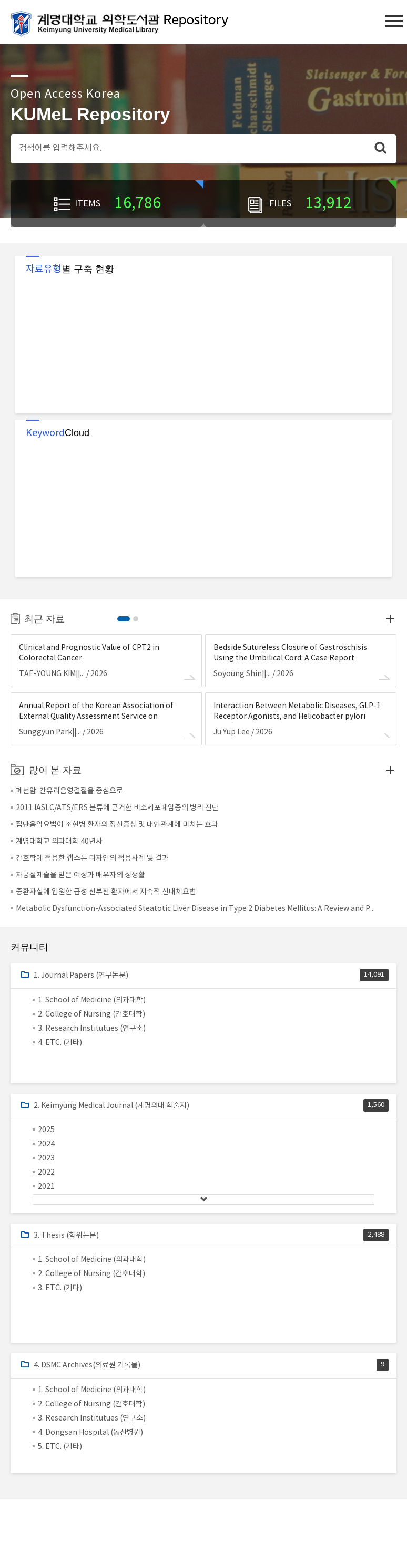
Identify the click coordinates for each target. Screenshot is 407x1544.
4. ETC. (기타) (60, 1043)
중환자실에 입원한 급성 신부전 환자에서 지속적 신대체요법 (106, 892)
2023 (46, 1158)
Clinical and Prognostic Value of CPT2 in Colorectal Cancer (89, 653)
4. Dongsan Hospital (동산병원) (90, 1432)
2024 (46, 1144)
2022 (46, 1172)
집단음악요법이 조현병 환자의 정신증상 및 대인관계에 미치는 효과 (117, 825)
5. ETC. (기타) (60, 1447)
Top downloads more (390, 770)
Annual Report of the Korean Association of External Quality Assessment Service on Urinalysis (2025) (96, 712)
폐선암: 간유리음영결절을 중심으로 (69, 791)
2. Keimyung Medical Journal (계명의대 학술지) (111, 1106)
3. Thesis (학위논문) (66, 1235)
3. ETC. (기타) (60, 1288)
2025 (46, 1130)
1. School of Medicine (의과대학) (92, 1000)
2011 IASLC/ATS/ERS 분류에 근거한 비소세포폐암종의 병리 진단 (117, 808)
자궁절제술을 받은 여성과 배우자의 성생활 (80, 875)
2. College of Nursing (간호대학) (91, 1014)
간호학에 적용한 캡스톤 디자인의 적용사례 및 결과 (92, 858)
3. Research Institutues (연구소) (92, 1028)
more (390, 619)
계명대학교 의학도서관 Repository (129, 22)
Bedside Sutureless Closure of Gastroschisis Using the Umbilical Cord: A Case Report (290, 653)
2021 (46, 1187)
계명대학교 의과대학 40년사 (59, 841)
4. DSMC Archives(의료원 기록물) (87, 1365)
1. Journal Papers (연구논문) (81, 975)
